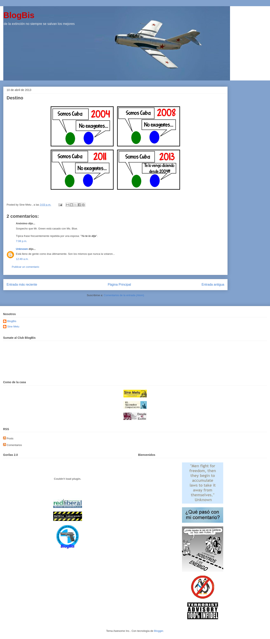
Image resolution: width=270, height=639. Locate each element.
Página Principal (119, 284)
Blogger (158, 630)
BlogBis (18, 15)
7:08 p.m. (21, 241)
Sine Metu (13, 326)
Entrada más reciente (22, 284)
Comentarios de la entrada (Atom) (124, 295)
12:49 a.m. (22, 259)
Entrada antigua (213, 284)
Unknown (22, 248)
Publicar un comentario (25, 266)
